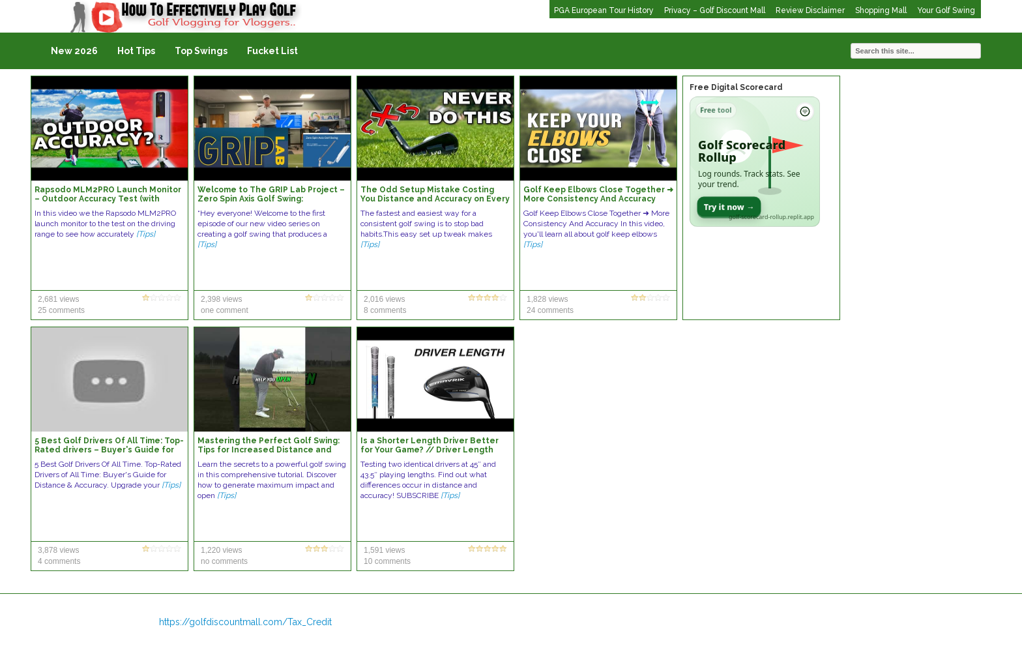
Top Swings (201, 51)
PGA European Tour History (604, 10)
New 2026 (74, 51)
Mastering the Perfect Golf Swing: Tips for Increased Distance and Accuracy (268, 450)
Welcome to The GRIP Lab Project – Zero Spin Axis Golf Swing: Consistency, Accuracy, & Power (271, 199)
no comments (224, 561)
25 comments (61, 310)
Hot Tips (136, 51)
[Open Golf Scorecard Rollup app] (755, 161)
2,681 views (58, 299)
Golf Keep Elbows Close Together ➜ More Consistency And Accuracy (598, 194)
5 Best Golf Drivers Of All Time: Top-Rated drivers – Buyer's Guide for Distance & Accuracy (109, 450)
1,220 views (221, 550)
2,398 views (221, 299)
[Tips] (145, 234)
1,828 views (547, 299)
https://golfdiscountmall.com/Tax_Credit (245, 622)
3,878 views (58, 550)
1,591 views (384, 550)
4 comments (59, 561)
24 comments (550, 310)
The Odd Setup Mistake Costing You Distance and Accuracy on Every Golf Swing (435, 199)
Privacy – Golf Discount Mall (714, 10)
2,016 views (384, 299)
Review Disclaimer (810, 10)
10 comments (387, 561)
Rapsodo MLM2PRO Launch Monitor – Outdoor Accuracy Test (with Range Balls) (108, 199)
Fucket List (272, 51)
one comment (224, 310)
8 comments (385, 310)
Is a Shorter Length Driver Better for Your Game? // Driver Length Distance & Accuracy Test (429, 450)
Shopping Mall (881, 10)
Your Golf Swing (946, 10)
